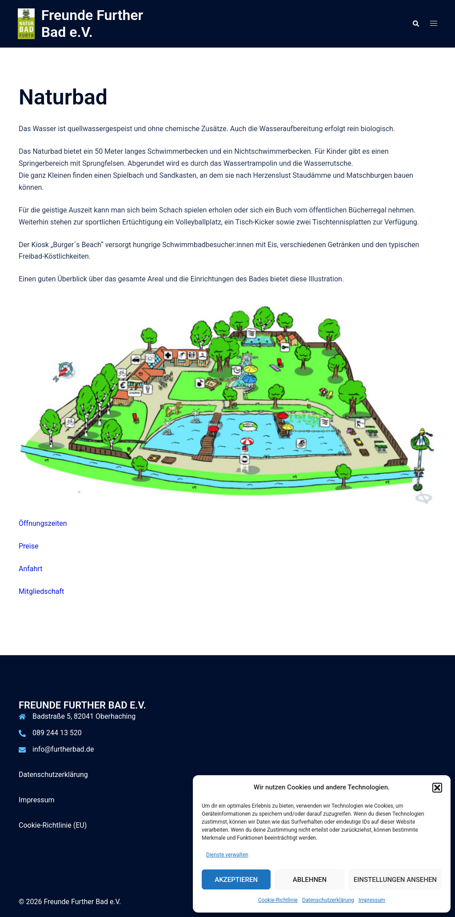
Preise (28, 546)
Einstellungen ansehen (395, 880)
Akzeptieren (236, 880)
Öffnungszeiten (43, 523)
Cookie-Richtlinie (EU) (53, 825)
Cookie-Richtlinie (278, 900)
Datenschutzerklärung (328, 900)
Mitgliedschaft (41, 591)
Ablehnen (310, 880)
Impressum (372, 900)
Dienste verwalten (227, 855)
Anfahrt (30, 569)
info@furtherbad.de (63, 749)
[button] (437, 787)
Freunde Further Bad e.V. (92, 23)
